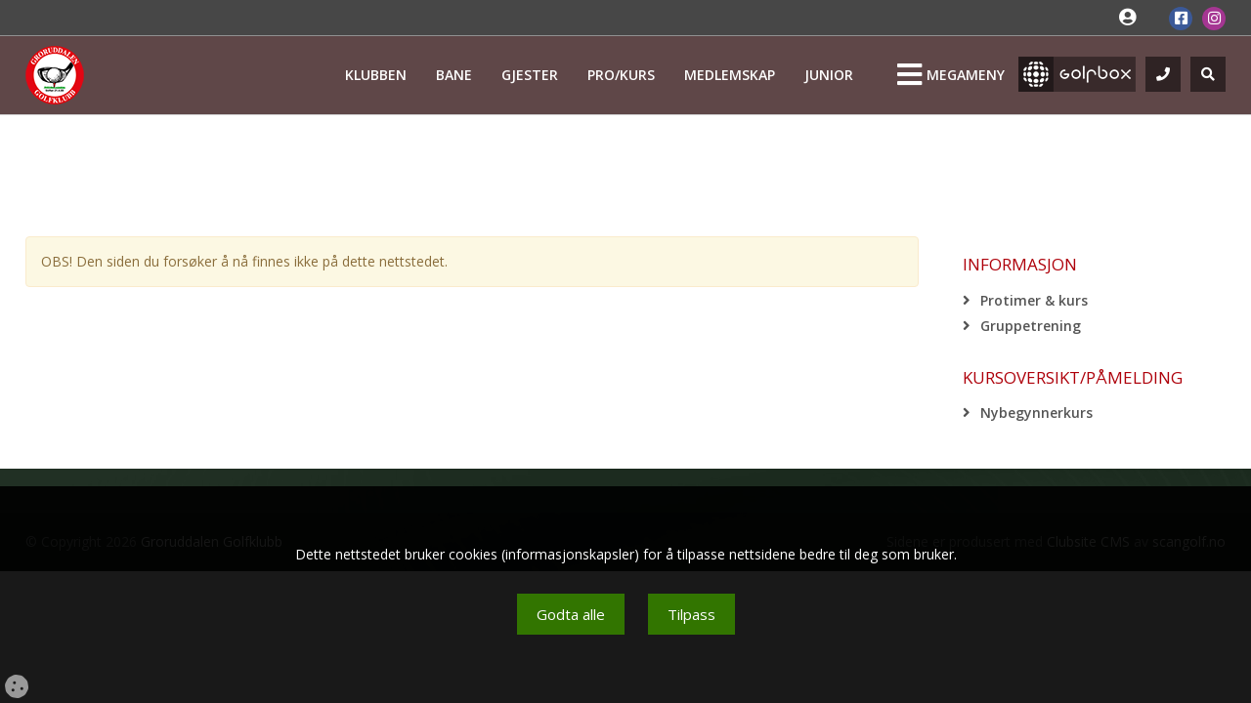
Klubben (376, 74)
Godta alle (571, 614)
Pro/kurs (621, 74)
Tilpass (691, 614)
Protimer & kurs (1034, 300)
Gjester (529, 74)
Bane (454, 74)
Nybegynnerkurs (1036, 412)
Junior (828, 74)
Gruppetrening (1030, 325)
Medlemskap (729, 74)
